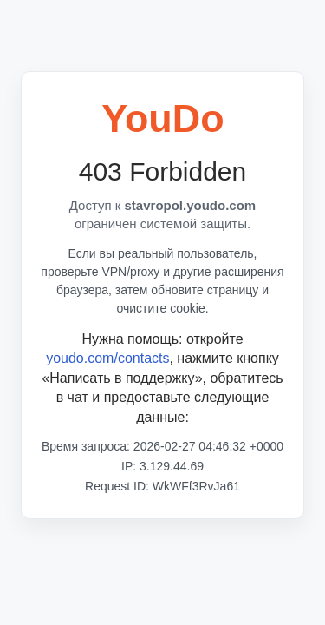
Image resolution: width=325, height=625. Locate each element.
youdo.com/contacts (107, 358)
